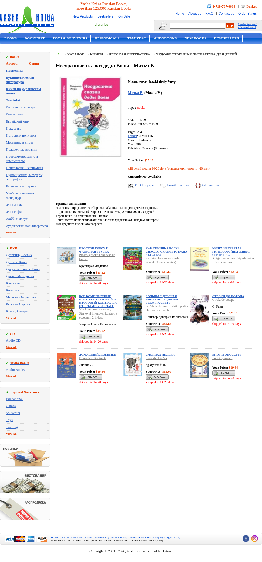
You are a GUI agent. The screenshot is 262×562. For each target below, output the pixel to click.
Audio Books (15, 370)
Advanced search (247, 27)
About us (194, 13)
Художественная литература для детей (196, 54)
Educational (14, 399)
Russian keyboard (247, 24)
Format (132, 136)
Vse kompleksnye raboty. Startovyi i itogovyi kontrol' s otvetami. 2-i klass (98, 313)
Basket (251, 6)
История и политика (21, 135)
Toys (9, 420)
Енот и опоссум (226, 354)
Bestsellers (105, 16)
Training (12, 427)
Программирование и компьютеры (22, 158)
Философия (14, 212)
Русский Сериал (18, 304)
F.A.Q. (209, 13)
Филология (14, 205)
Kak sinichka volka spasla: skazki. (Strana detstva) (163, 260)
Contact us (226, 13)
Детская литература (20, 107)
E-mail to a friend (178, 185)
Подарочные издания (21, 149)
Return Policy (101, 537)
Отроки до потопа (228, 296)
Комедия (12, 290)
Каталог (75, 54)
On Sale (124, 16)
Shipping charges (162, 537)
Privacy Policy (119, 537)
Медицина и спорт (19, 142)
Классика (13, 283)
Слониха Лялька (160, 354)
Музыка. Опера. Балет (22, 297)
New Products (83, 16)
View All (11, 232)
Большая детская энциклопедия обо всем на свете (162, 299)
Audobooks (165, 38)
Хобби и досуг (17, 219)
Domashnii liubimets (92, 358)
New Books (195, 38)
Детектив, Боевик (19, 255)
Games (11, 406)
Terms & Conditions (140, 537)
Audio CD (13, 340)
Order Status (247, 13)
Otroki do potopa (223, 300)
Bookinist (35, 38)
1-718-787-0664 (224, 6)
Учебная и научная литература (20, 195)
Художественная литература (27, 226)
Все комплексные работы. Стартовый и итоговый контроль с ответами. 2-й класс (98, 301)
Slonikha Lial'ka (156, 358)
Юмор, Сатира (17, 311)
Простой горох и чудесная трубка (94, 250)
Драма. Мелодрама (20, 276)
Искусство (14, 128)
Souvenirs (13, 413)
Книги (96, 54)
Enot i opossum (222, 358)
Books (10, 38)
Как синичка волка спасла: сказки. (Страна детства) (166, 251)
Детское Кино (16, 262)
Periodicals (107, 38)
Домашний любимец (97, 354)
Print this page (144, 185)
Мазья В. (135, 93)
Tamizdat (136, 38)
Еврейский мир (17, 121)
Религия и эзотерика (21, 186)
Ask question (210, 185)
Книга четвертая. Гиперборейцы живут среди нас (231, 251)
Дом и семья (15, 114)
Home (179, 13)
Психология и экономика (24, 168)
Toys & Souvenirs (70, 38)
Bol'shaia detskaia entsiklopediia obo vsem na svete (167, 308)
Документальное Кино (23, 269)
